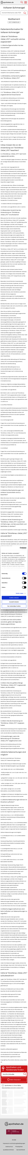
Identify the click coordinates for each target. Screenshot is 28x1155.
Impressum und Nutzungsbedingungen (14, 1143)
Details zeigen (19, 593)
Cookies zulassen (14, 597)
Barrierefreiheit (21, 1150)
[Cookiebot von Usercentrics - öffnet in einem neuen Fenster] (20, 548)
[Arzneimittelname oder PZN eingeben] (14, 12)
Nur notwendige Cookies (14, 606)
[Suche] (21, 2)
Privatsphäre (19, 1146)
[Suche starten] (24, 12)
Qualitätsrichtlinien (8, 1150)
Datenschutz (9, 1146)
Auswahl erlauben (14, 601)
